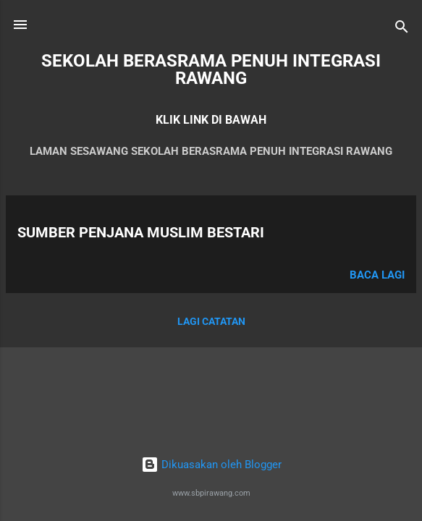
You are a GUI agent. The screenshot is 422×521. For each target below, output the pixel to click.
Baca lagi (377, 274)
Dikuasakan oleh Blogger (211, 464)
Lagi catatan (211, 321)
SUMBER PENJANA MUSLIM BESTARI (140, 232)
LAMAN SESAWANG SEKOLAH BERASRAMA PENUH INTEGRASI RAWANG (211, 151)
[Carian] (401, 29)
